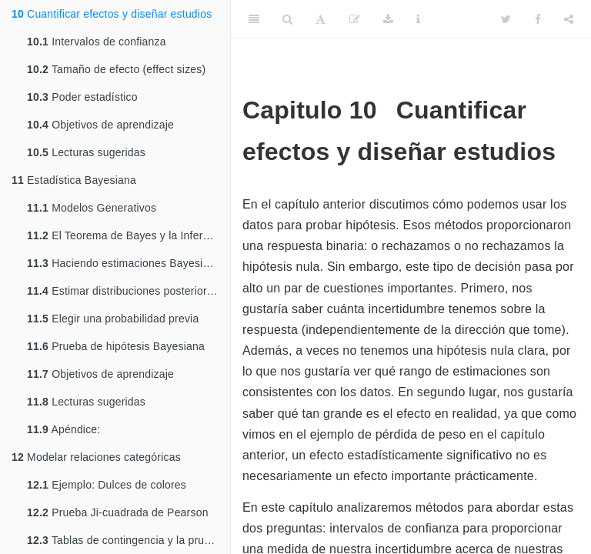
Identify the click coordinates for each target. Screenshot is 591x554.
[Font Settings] (320, 19)
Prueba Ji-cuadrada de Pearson (118, 512)
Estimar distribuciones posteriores (123, 291)
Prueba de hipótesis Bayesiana (116, 346)
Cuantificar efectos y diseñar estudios (112, 14)
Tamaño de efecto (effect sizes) (116, 69)
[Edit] (355, 19)
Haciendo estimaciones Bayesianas (127, 263)
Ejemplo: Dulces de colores (106, 485)
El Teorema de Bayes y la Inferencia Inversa (128, 235)
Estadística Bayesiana (74, 180)
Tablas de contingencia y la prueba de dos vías (128, 540)
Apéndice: (63, 429)
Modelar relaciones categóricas (96, 457)
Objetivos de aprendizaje (100, 124)
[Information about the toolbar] (418, 19)
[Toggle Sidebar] (254, 19)
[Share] (569, 19)
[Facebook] (538, 19)
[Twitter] (506, 19)
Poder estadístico (82, 97)
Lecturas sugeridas (86, 152)
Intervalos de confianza (96, 41)
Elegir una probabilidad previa (113, 318)
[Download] (388, 19)
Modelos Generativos (91, 208)
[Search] (287, 19)
